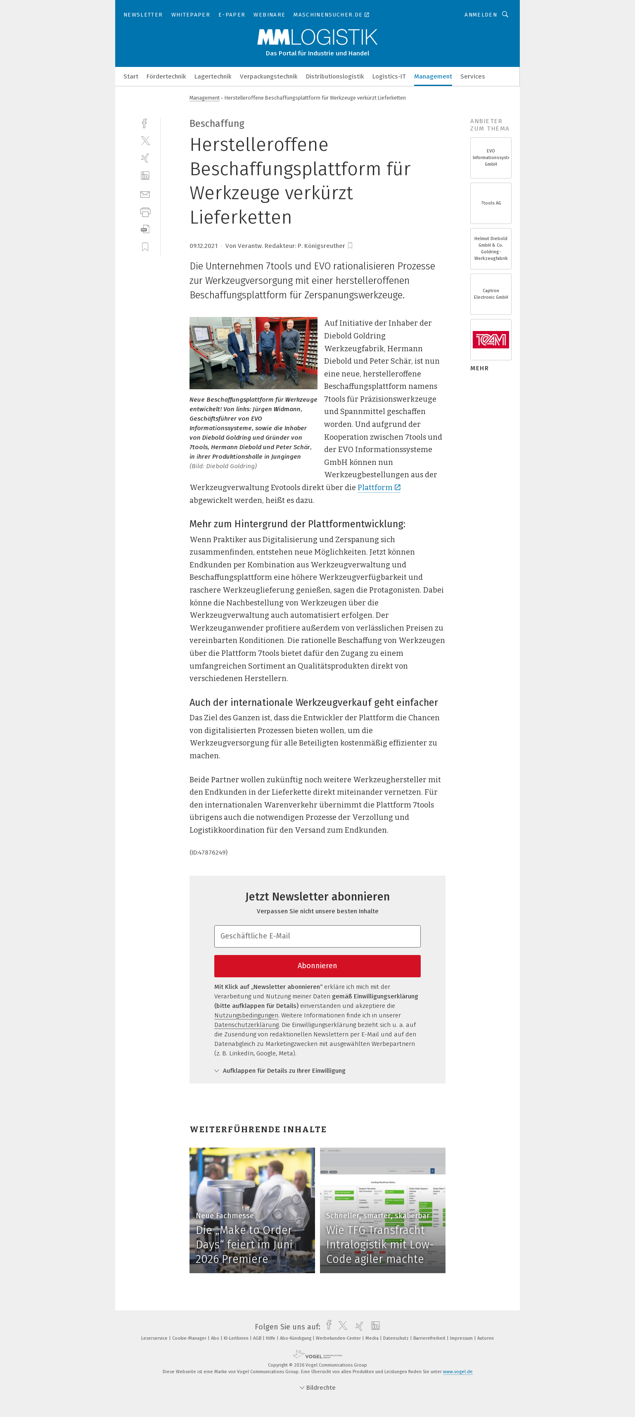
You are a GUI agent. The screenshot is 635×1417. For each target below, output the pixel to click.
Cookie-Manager (190, 1338)
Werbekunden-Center (339, 1338)
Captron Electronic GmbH (491, 294)
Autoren (485, 1338)
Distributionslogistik (335, 76)
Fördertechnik (166, 76)
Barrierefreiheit (430, 1338)
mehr (479, 368)
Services (472, 76)
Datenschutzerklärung (246, 1025)
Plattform (379, 487)
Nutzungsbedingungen (246, 1015)
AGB (258, 1338)
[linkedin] (145, 176)
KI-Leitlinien (237, 1338)
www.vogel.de (458, 1371)
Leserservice (155, 1338)
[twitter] (145, 140)
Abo (215, 1338)
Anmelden (480, 14)
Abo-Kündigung (296, 1338)
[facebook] (145, 122)
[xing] (145, 158)
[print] (145, 211)
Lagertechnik (213, 76)
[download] (145, 229)
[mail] (145, 193)
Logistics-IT (389, 76)
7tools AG (491, 203)
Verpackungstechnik (269, 76)
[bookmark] (350, 246)
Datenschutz (396, 1338)
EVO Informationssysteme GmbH (491, 157)
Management (433, 76)
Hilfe (271, 1338)
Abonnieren (317, 965)
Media (372, 1338)
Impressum (462, 1338)
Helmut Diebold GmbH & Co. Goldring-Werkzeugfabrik (491, 249)
